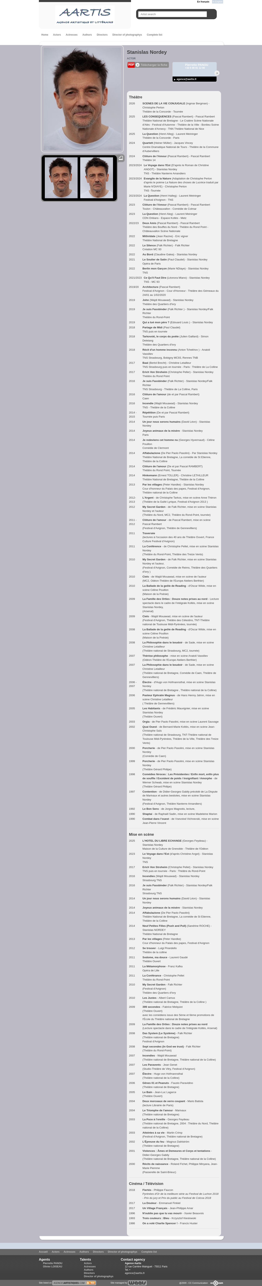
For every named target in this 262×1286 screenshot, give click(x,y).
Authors (87, 34)
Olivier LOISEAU (52, 1266)
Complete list (154, 34)
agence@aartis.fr (186, 79)
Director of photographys (127, 34)
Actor (131, 58)
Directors (102, 34)
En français (203, 1)
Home (44, 34)
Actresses (71, 34)
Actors (57, 34)
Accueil (43, 1251)
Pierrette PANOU (52, 1263)
